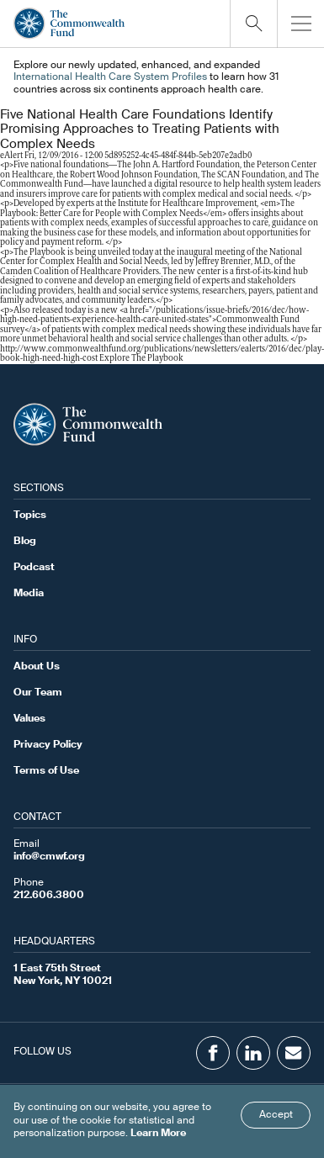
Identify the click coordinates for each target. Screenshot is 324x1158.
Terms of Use (46, 771)
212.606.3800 (48, 896)
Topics (29, 515)
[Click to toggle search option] (253, 23)
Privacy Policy (47, 745)
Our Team (37, 693)
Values (29, 719)
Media (28, 594)
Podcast (34, 568)
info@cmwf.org (49, 857)
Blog (24, 542)
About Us (36, 667)
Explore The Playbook (141, 358)
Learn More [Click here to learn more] (158, 1134)
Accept (276, 1115)
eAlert (11, 156)
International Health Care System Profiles (110, 77)
